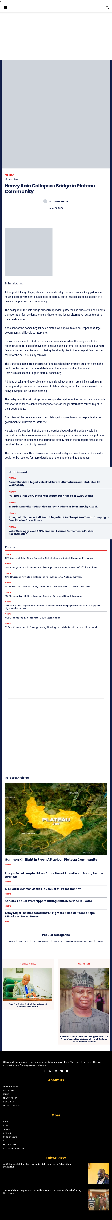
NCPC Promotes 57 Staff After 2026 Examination (32, 617)
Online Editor (60, 201)
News (12, 478)
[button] (5, 7)
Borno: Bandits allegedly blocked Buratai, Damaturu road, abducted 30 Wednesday (54, 483)
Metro (9, 175)
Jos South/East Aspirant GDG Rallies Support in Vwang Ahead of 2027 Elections (51, 567)
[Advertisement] (56, 36)
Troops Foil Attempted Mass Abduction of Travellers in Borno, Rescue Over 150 (54, 875)
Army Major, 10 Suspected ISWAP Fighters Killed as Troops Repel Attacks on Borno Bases (50, 914)
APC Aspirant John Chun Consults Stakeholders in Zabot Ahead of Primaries (39, 1165)
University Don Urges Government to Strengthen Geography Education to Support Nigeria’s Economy (52, 607)
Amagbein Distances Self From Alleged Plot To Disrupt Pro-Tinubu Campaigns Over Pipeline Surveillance (59, 519)
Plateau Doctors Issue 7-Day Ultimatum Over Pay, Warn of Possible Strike (47, 586)
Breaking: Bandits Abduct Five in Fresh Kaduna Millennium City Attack (53, 506)
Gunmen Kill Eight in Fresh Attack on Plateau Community (51, 859)
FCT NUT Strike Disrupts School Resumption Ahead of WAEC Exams (51, 495)
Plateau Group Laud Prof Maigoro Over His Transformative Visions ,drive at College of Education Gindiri (84, 1039)
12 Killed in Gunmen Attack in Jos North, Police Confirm (43, 889)
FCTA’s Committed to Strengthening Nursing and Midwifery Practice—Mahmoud (51, 627)
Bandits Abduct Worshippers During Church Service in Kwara (48, 901)
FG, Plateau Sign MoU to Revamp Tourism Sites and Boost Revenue (43, 596)
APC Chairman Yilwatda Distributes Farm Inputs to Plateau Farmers (44, 577)
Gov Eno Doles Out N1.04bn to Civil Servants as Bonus (28, 1005)
